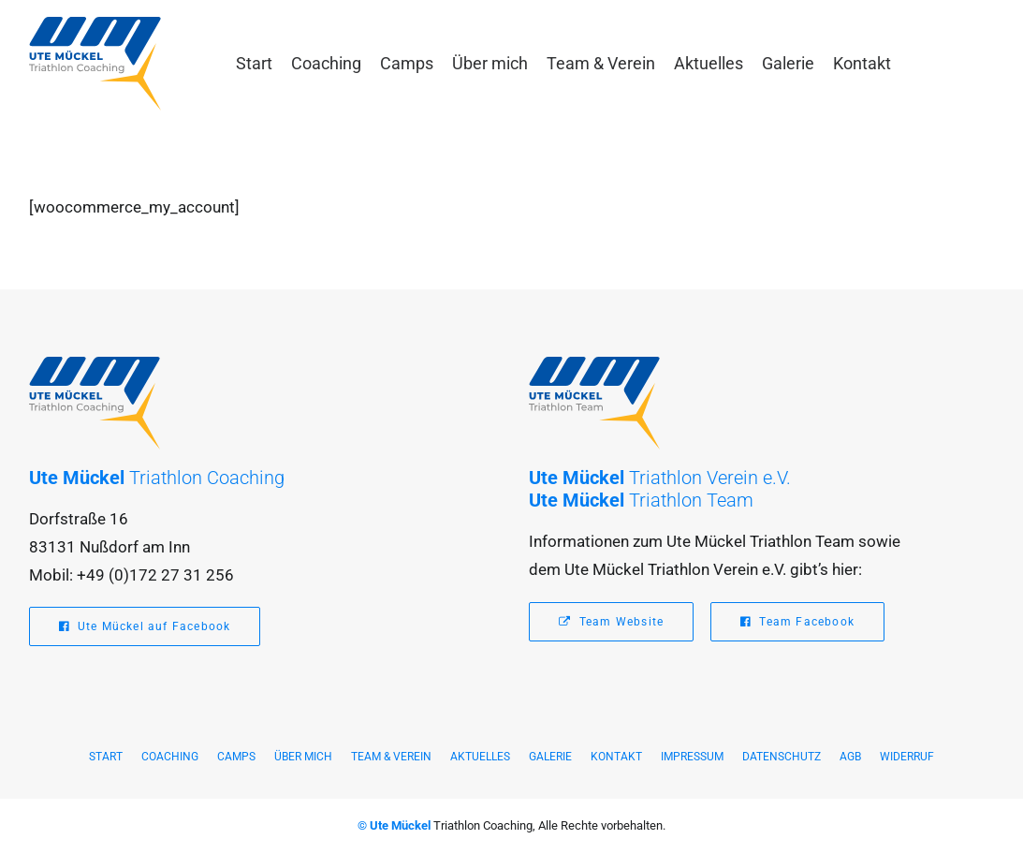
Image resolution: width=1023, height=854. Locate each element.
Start (254, 63)
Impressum (692, 756)
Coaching (326, 63)
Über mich (490, 63)
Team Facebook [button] (797, 621)
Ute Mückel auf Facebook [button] (145, 626)
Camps (406, 63)
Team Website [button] (612, 621)
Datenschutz (781, 756)
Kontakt (862, 63)
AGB (850, 756)
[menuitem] (254, 63)
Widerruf (907, 756)
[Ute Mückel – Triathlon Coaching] (95, 63)
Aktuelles (708, 63)
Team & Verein (601, 63)
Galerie (788, 63)
